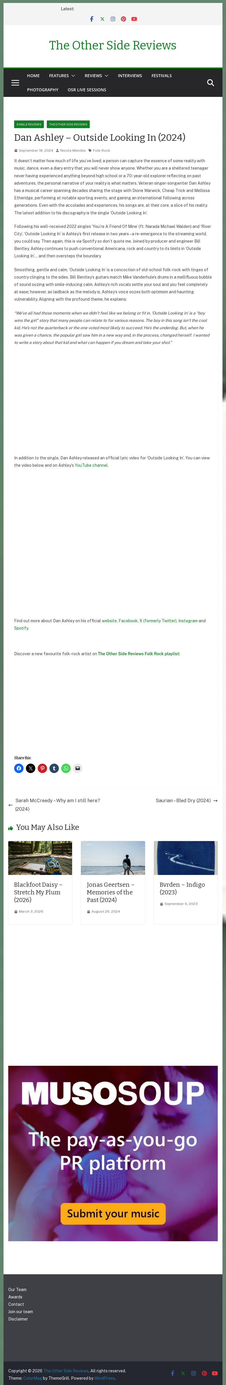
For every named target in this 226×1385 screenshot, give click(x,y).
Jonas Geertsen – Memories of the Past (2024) (111, 892)
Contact (16, 1304)
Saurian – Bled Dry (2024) (187, 800)
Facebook (128, 620)
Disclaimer (18, 1319)
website (109, 620)
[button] (72, 76)
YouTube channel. (92, 465)
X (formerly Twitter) (158, 620)
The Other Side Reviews (113, 46)
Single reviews (28, 124)
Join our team (20, 1311)
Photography (42, 89)
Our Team (17, 1289)
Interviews (130, 75)
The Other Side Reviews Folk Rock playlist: (139, 653)
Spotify (21, 628)
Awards (15, 1297)
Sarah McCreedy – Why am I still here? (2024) (54, 805)
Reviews (93, 75)
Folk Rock (101, 150)
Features (59, 75)
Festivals (162, 75)
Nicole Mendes (73, 150)
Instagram (188, 620)
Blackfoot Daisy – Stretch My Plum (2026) (38, 892)
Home (33, 75)
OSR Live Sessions (87, 89)
